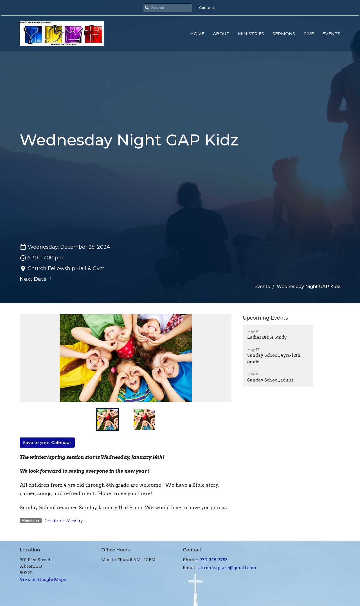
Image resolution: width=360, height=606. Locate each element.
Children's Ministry (63, 520)
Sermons (284, 33)
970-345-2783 (213, 559)
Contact (206, 7)
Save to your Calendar (47, 442)
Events (331, 33)
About (221, 33)
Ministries (251, 33)
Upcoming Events (265, 318)
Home (197, 33)
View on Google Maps (43, 579)
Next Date (36, 278)
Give (308, 33)
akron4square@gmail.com (227, 567)
